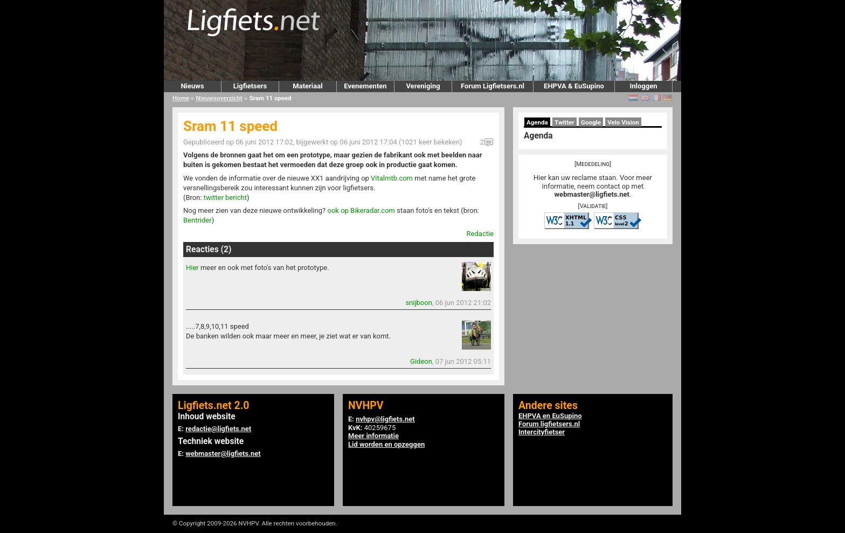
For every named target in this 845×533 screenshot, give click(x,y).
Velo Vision (623, 122)
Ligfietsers (250, 86)
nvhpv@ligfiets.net (385, 419)
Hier (192, 268)
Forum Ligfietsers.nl (492, 86)
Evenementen (365, 86)
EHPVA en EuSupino (550, 416)
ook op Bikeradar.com (361, 210)
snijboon (418, 303)
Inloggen (643, 86)
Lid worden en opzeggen (386, 444)
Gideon (421, 361)
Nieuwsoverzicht (219, 98)
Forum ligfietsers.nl (549, 424)
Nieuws (192, 86)
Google (591, 122)
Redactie (480, 234)
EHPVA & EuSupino (574, 86)
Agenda (537, 122)
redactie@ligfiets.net (218, 429)
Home (180, 98)
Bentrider (197, 220)
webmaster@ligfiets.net (592, 194)
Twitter (564, 122)
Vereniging (423, 86)
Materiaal (307, 86)
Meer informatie (373, 436)
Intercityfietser (541, 432)
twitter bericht (225, 197)
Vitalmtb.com (392, 178)
